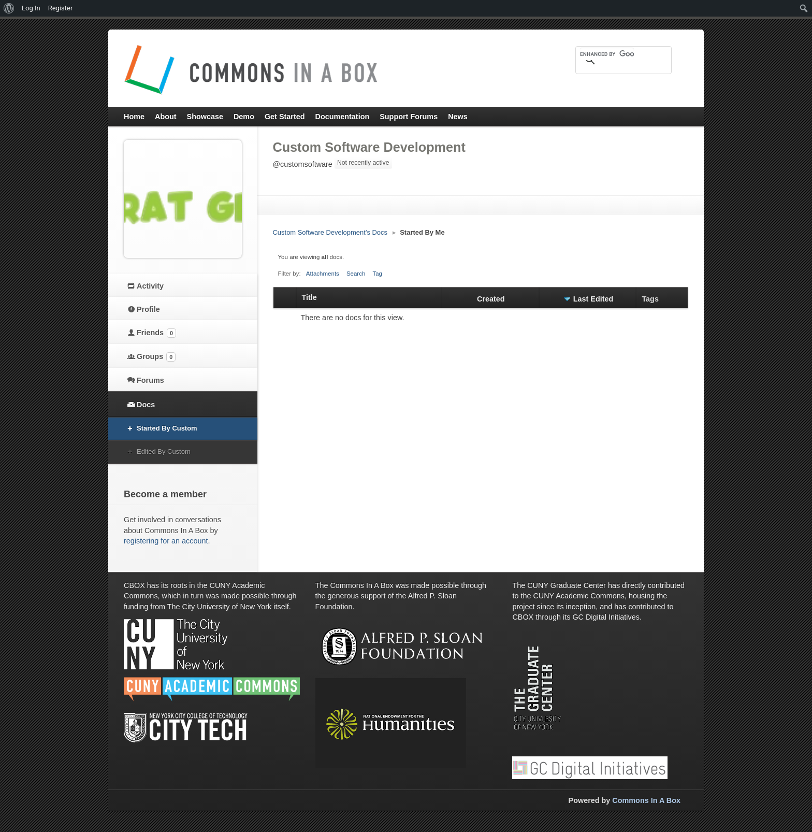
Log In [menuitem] (31, 8)
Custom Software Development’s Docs (330, 232)
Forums (150, 380)
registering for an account (166, 541)
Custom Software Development (369, 147)
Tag (377, 273)
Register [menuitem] (60, 8)
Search (356, 273)
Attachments (322, 273)
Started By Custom (167, 428)
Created (491, 299)
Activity (150, 286)
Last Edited (593, 299)
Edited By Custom (164, 451)
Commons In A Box (646, 800)
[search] (607, 54)
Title (309, 297)
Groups (156, 357)
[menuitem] (9, 8)
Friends (156, 333)
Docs (146, 404)
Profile (148, 309)
